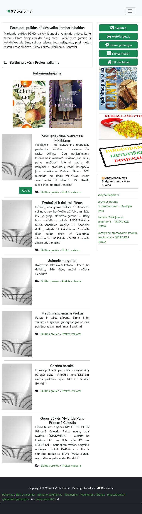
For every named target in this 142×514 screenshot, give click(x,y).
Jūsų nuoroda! (45, 499)
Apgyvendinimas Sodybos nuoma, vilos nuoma (116, 181)
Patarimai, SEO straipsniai (18, 494)
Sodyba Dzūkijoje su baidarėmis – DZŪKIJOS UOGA (113, 221)
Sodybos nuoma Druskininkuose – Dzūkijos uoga (114, 206)
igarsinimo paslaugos (15, 499)
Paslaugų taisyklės (84, 488)
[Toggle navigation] (130, 11)
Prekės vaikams (71, 192)
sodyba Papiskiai (108, 195)
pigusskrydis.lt (116, 494)
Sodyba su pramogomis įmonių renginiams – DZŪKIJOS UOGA (117, 237)
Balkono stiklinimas (49, 494)
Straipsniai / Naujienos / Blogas (84, 494)
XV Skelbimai (19, 11)
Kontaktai (105, 488)
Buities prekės (50, 192)
